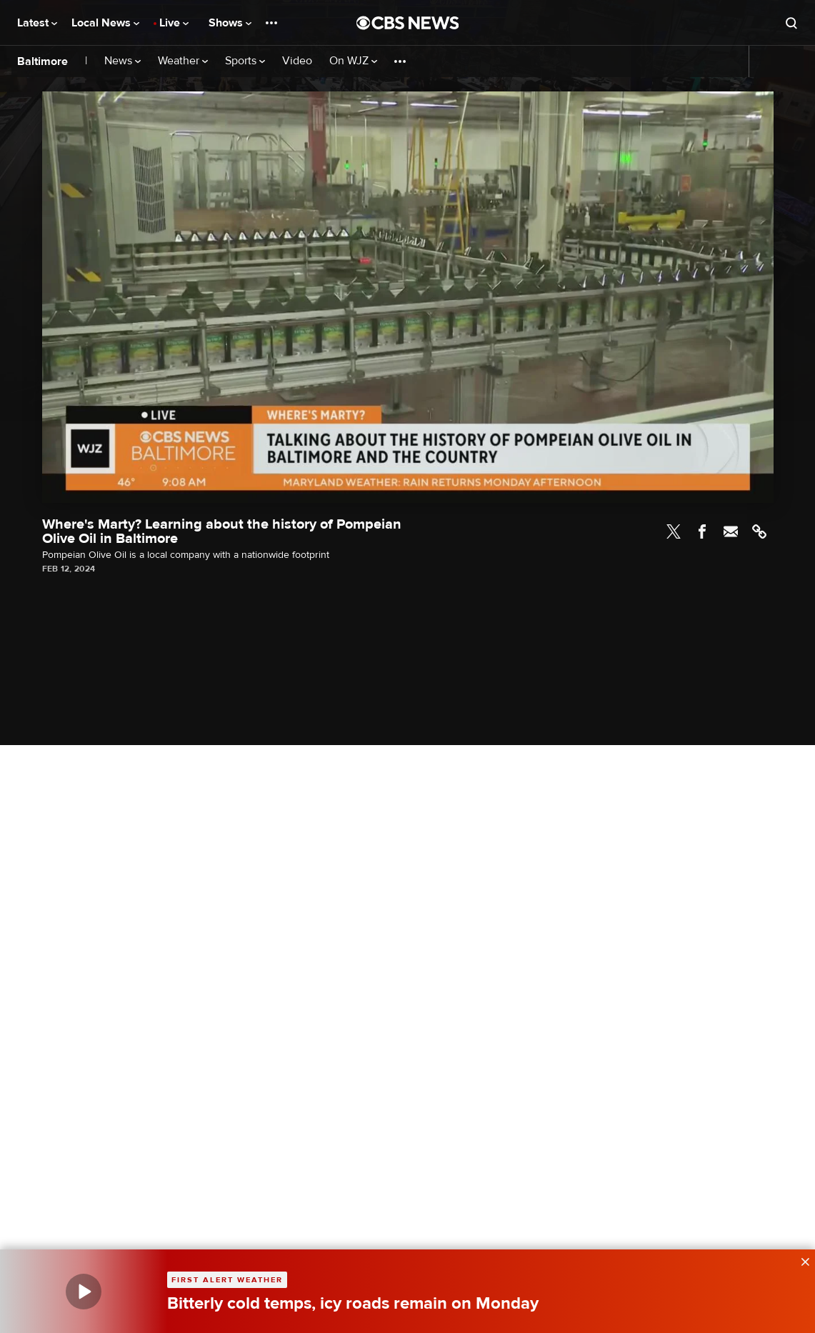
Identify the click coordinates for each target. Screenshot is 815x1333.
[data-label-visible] (800, 1260)
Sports (245, 61)
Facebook (702, 531)
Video (297, 61)
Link (759, 531)
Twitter (673, 531)
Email (731, 531)
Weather (183, 61)
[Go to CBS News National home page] (407, 23)
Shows (230, 23)
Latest (37, 23)
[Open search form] (791, 22)
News (122, 61)
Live (174, 23)
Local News (105, 23)
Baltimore (42, 61)
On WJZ (353, 61)
